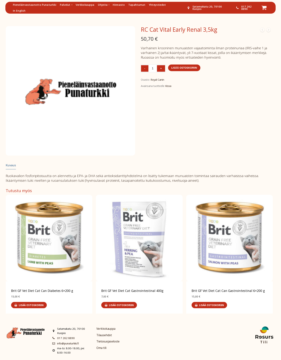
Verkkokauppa (105, 329)
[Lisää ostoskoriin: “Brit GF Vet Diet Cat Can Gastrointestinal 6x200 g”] (209, 305)
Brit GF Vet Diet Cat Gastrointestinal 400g (132, 291)
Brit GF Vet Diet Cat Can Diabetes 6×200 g (42, 291)
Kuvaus (11, 165)
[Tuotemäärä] (152, 68)
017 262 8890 (243, 8)
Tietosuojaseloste (108, 342)
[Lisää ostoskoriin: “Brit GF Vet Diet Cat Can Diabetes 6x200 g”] (29, 305)
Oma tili (101, 348)
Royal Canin (157, 79)
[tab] (11, 165)
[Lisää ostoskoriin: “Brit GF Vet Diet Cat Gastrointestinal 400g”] (119, 305)
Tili (264, 342)
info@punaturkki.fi (65, 343)
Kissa (168, 86)
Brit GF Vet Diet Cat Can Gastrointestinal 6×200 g (228, 291)
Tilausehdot (104, 335)
